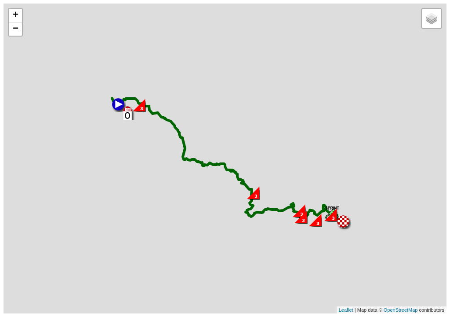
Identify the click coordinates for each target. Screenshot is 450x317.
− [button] (15, 29)
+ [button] (15, 15)
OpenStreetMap (401, 310)
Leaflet (346, 310)
